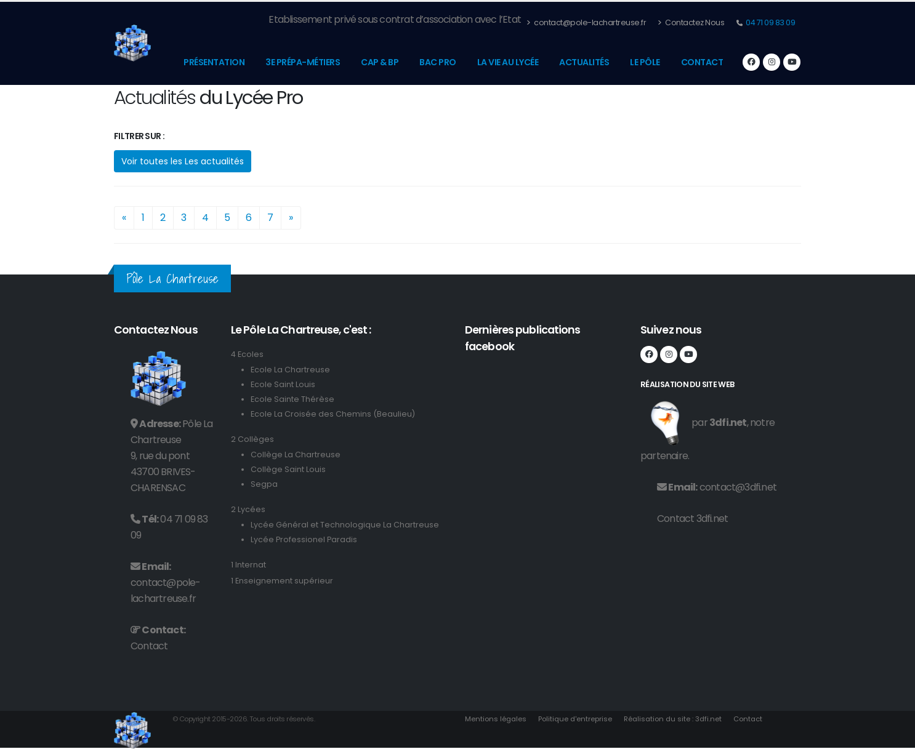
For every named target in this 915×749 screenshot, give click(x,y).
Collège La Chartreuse (296, 454)
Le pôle (645, 62)
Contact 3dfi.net (692, 518)
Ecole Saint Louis (283, 384)
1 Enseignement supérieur (282, 580)
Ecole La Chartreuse (290, 369)
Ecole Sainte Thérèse (292, 399)
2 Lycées (248, 509)
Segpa (264, 484)
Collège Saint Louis (288, 469)
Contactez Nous (691, 22)
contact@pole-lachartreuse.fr (586, 22)
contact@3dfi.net (737, 487)
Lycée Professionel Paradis (304, 539)
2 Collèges (252, 439)
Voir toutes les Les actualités (182, 161)
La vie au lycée (508, 62)
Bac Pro (437, 62)
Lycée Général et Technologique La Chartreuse (345, 524)
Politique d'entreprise (575, 719)
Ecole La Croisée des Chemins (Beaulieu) (333, 414)
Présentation (213, 62)
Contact (702, 62)
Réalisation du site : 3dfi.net (673, 719)
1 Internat (248, 564)
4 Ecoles (247, 354)
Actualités (584, 62)
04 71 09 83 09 (770, 22)
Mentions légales (495, 719)
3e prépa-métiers (302, 62)
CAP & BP (379, 62)
